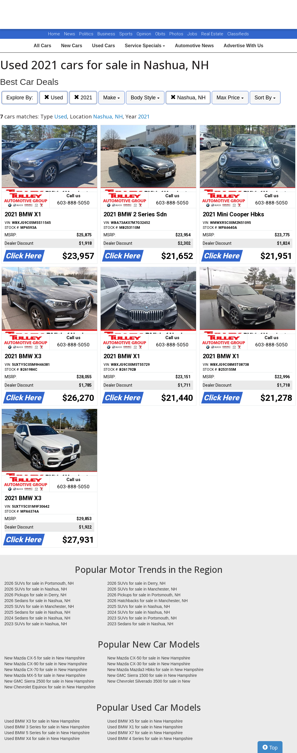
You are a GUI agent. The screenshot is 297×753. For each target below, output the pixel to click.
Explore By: (19, 97)
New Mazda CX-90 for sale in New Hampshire (45, 663)
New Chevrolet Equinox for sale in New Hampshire (49, 687)
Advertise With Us (243, 45)
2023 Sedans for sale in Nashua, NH (140, 624)
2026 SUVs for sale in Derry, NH (136, 583)
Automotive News (194, 45)
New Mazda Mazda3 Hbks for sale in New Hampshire (155, 669)
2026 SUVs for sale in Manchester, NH (142, 589)
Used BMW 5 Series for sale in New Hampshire (47, 732)
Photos (176, 33)
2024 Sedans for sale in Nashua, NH (37, 618)
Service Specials (145, 45)
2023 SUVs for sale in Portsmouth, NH (142, 618)
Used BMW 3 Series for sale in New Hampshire (47, 727)
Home (54, 33)
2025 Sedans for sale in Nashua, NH (37, 612)
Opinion (144, 33)
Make (111, 97)
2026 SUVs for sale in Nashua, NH (35, 589)
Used (53, 97)
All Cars (42, 45)
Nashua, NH (188, 97)
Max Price (230, 97)
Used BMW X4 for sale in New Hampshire (42, 738)
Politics (86, 33)
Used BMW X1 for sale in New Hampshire (145, 727)
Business (106, 33)
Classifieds (238, 33)
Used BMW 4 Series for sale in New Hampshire (150, 738)
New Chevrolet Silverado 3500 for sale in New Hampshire (148, 681)
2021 (83, 97)
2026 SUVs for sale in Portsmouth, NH (39, 583)
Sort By (265, 97)
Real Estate (212, 33)
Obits (160, 33)
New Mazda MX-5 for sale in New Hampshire (44, 675)
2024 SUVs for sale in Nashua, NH (138, 612)
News (69, 33)
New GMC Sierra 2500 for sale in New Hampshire (49, 681)
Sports (126, 33)
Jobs (192, 33)
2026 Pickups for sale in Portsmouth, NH (143, 595)
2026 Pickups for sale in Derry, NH (35, 595)
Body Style (145, 97)
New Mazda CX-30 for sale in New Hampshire (148, 663)
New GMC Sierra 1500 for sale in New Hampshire (152, 675)
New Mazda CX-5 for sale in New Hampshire (44, 658)
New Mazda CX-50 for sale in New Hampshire (148, 658)
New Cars (71, 45)
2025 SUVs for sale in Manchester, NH (39, 606)
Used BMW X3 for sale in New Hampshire (42, 721)
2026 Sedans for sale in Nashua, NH (37, 600)
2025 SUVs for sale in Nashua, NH (138, 606)
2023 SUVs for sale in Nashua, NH (35, 624)
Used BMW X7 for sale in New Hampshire (145, 732)
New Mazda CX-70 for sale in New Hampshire (45, 669)
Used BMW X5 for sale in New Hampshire (145, 721)
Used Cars (103, 45)
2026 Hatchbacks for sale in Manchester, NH (147, 600)
